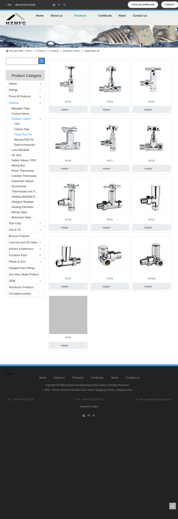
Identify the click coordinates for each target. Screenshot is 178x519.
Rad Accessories (24, 144)
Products (78, 377)
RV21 (152, 219)
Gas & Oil (15, 229)
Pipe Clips (15, 223)
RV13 (68, 101)
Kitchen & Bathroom (21, 248)
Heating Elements (22, 207)
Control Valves (20, 113)
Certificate (97, 377)
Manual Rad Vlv (24, 139)
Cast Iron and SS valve (23, 242)
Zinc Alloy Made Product (24, 274)
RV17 (110, 160)
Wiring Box (18, 165)
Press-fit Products (20, 96)
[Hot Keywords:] (41, 61)
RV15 (152, 101)
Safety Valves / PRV (24, 160)
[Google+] (59, 5)
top (172, 506)
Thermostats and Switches (28, 191)
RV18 (152, 160)
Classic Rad (21, 129)
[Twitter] (65, 5)
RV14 (110, 101)
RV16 (68, 160)
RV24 (68, 337)
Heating (13, 102)
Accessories (19, 186)
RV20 (110, 219)
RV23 (110, 278)
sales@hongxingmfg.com (158, 399)
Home (42, 377)
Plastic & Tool (17, 261)
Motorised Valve (21, 217)
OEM (12, 280)
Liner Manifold (20, 150)
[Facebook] (54, 5)
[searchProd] (22, 61)
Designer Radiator (23, 201)
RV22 (68, 278)
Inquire (58, 109)
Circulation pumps (20, 293)
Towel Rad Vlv (23, 134)
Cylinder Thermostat (24, 175)
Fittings (13, 90)
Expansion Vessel (22, 181)
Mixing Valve (19, 212)
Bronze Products (19, 236)
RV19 (68, 219)
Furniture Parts (18, 255)
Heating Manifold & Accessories (28, 196)
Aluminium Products (21, 287)
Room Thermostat (23, 170)
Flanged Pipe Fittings (22, 268)
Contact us (132, 377)
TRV (17, 124)
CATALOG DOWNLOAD (142, 4)
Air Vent (16, 155)
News (114, 377)
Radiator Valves (21, 118)
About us (59, 377)
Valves (13, 83)
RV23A (151, 278)
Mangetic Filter (21, 108)
